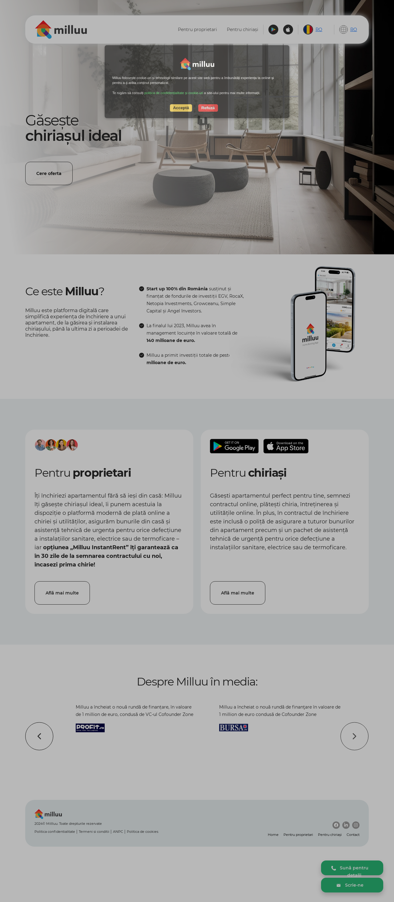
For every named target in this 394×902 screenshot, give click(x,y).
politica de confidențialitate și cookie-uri (173, 93)
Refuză (208, 107)
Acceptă (181, 107)
